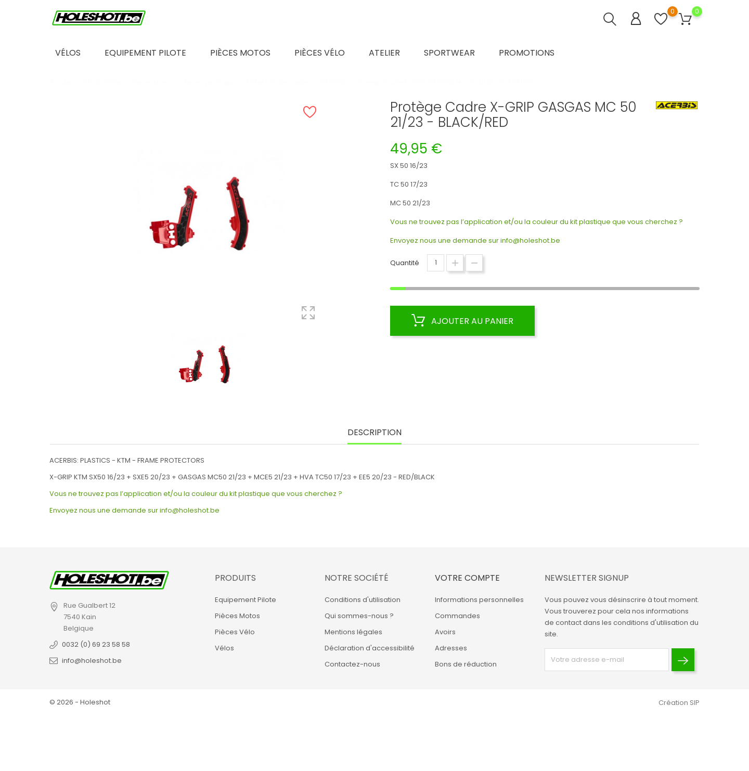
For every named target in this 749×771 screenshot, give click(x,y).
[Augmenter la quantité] (454, 262)
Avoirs (445, 632)
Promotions (526, 53)
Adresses (451, 648)
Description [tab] (374, 432)
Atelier (384, 53)
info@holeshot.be (530, 240)
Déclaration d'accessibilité (370, 648)
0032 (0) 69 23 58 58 (96, 644)
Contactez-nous (352, 664)
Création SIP (679, 703)
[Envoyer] (682, 659)
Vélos (68, 53)
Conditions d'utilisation (363, 600)
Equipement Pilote (145, 53)
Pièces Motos (240, 53)
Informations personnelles (479, 600)
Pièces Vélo (319, 53)
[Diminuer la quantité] (474, 262)
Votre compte (467, 578)
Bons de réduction (466, 664)
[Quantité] (435, 262)
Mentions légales (353, 632)
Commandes (457, 616)
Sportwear (449, 53)
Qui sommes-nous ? (359, 616)
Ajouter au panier (462, 320)
